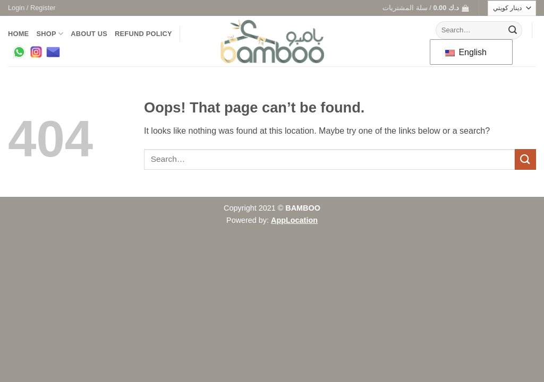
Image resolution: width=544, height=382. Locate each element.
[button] (32, 8)
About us (89, 34)
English (466, 52)
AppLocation (294, 220)
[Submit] (513, 30)
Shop (49, 34)
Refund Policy (143, 34)
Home (18, 34)
